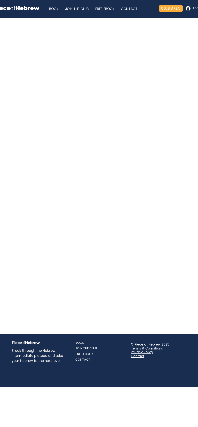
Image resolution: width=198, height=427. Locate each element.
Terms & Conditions (147, 348)
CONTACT (82, 359)
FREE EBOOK (84, 354)
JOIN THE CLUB (86, 348)
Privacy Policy (142, 352)
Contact (137, 356)
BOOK (79, 342)
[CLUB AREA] (171, 8)
